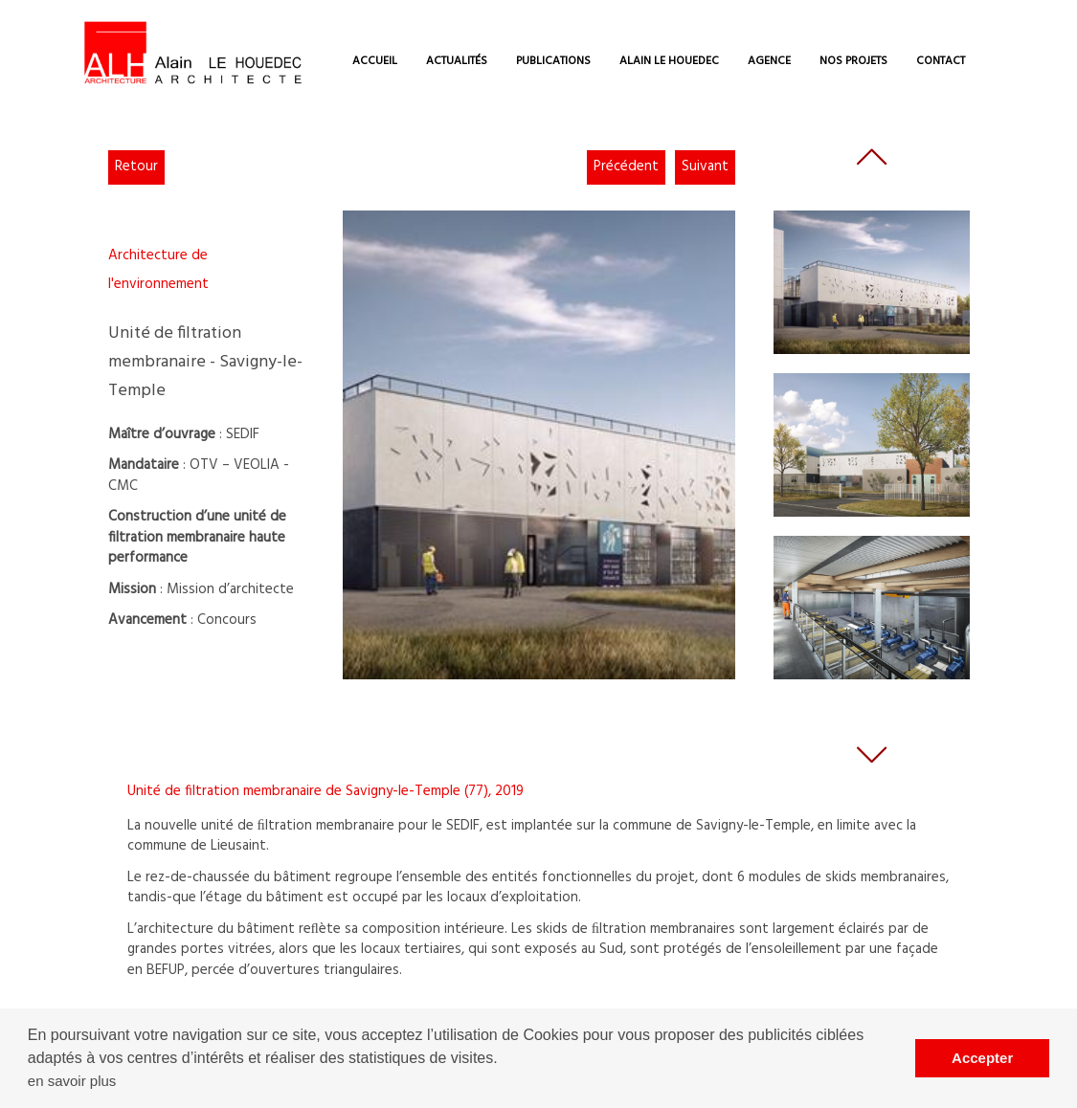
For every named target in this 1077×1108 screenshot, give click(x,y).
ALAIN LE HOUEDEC (669, 61)
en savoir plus (72, 1081)
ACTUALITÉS (456, 61)
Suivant (705, 166)
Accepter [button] (982, 1058)
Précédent (626, 166)
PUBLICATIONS (553, 61)
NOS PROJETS (853, 61)
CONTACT (940, 61)
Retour (136, 166)
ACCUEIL (374, 61)
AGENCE (769, 61)
